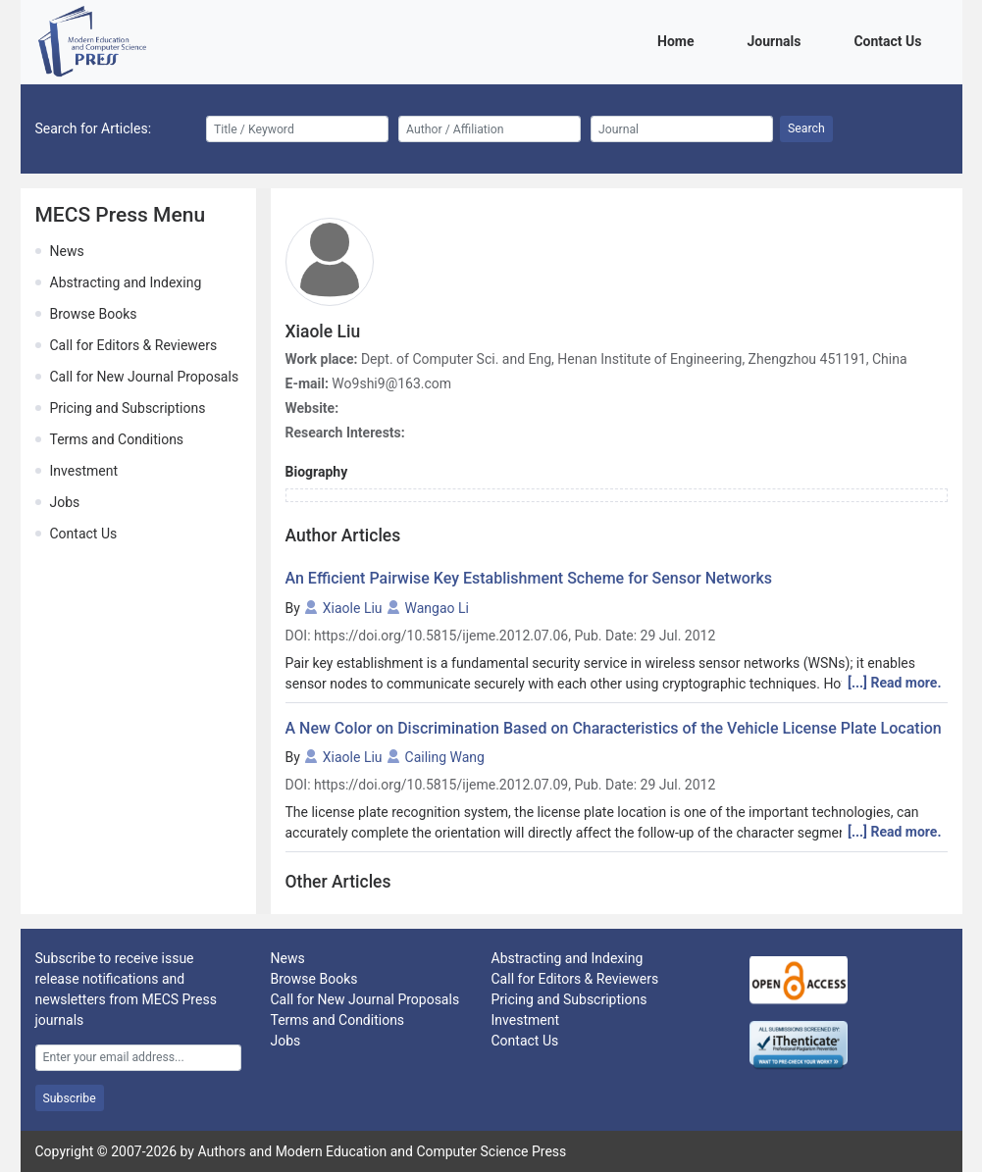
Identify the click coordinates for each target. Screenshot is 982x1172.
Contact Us (890, 39)
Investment (84, 471)
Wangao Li (437, 608)
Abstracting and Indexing (126, 282)
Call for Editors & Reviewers (134, 345)
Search (806, 128)
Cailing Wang (445, 757)
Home (678, 39)
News (67, 251)
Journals (777, 39)
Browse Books (93, 314)
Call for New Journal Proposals (144, 376)
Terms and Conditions (117, 439)
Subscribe (69, 1098)
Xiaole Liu (353, 608)
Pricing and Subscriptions (128, 408)
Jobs (65, 502)
